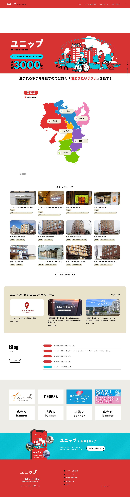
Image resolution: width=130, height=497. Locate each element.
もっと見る (14, 361)
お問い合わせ (116, 4)
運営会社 (36, 486)
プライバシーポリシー (27, 486)
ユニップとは (104, 4)
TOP (79, 4)
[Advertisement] (65, 20)
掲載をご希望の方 (95, 448)
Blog (67, 484)
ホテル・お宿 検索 (91, 4)
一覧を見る (113, 295)
